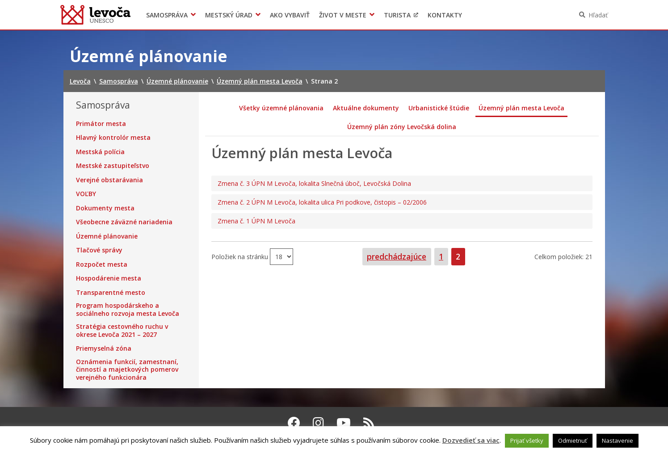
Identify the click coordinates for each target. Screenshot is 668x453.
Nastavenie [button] (617, 440)
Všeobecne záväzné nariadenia (124, 222)
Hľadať (598, 15)
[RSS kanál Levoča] (368, 422)
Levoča (95, 14)
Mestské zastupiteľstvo (112, 166)
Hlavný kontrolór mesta (113, 138)
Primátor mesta (101, 124)
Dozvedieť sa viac (471, 440)
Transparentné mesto (110, 293)
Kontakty (445, 15)
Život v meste (342, 15)
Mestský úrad (228, 15)
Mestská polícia (100, 152)
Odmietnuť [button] (572, 440)
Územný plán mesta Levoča (521, 108)
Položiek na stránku (240, 256)
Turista (397, 15)
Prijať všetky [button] (526, 440)
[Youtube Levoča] (343, 422)
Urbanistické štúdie (438, 108)
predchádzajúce (396, 256)
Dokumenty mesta (105, 208)
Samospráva (167, 15)
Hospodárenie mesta (108, 278)
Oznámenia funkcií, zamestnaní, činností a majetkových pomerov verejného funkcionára (127, 370)
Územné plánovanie (107, 236)
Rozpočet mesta (101, 264)
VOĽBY (86, 194)
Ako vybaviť (290, 15)
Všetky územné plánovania (281, 108)
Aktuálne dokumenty (366, 108)
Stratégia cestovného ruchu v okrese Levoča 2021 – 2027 (122, 330)
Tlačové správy (99, 250)
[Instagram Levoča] (318, 422)
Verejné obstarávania (109, 180)
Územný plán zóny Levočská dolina (401, 126)
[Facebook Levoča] (294, 422)
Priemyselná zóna (103, 348)
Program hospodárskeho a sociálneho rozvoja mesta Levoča (127, 309)
